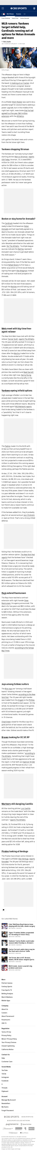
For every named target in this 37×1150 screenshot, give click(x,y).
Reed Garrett (29, 372)
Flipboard (5, 1091)
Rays (4, 593)
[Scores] (18, 13)
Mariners (6, 804)
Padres (7, 446)
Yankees (6, 390)
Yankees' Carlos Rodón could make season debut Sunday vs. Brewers (21, 942)
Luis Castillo (25, 808)
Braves (5, 737)
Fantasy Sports (7, 987)
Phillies (32, 700)
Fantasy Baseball (24, 18)
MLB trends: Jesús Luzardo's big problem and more (20, 967)
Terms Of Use (6, 1032)
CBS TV (4, 1023)
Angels (20, 700)
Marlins (17, 353)
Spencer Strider (29, 762)
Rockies (14, 287)
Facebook (5, 1081)
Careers (4, 1013)
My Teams (5, 1107)
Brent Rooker (17, 102)
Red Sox (21, 249)
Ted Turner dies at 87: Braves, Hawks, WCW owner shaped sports (21, 959)
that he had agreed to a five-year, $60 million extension (17, 113)
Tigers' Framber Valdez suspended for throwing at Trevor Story (21, 934)
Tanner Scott (13, 339)
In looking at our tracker (19, 83)
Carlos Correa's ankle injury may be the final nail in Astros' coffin (22, 950)
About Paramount (8, 1016)
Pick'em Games (7, 983)
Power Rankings (6, 18)
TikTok (4, 1074)
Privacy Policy (6, 1035)
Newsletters (6, 1103)
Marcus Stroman (21, 157)
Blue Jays (8, 689)
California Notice (7, 1050)
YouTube (5, 1070)
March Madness (7, 997)
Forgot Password (8, 1111)
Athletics (20, 116)
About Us (5, 1009)
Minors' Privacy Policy (9, 1039)
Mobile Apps (6, 1001)
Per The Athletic (13, 246)
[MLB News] (10, 13)
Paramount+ (6, 1020)
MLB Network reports (23, 407)
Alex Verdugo (23, 859)
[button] (24, 13)
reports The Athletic (26, 339)
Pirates (5, 851)
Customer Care (7, 1062)
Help (3, 1058)
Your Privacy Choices (9, 1042)
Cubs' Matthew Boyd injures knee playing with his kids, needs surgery (22, 925)
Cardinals (9, 223)
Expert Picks (15, 18)
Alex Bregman (21, 271)
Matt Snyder (7, 41)
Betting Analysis (7, 994)
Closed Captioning (8, 1046)
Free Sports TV (7, 990)
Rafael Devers (13, 265)
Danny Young (26, 375)
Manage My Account (9, 1100)
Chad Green (6, 722)
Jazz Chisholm (29, 515)
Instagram (5, 1077)
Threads (4, 1088)
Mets (4, 328)
